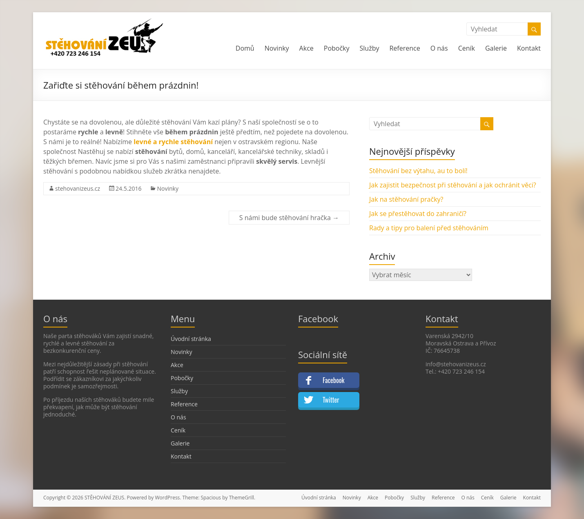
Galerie (496, 48)
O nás (439, 48)
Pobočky (337, 48)
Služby (369, 48)
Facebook (333, 380)
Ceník (466, 48)
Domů (245, 48)
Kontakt (529, 48)
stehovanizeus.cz (77, 188)
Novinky (277, 48)
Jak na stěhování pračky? (406, 199)
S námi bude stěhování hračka (289, 217)
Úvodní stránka (191, 339)
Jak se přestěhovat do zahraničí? (417, 213)
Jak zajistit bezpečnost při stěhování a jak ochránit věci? (452, 184)
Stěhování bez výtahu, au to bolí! (418, 170)
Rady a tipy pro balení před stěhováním (428, 227)
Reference (404, 48)
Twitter (331, 400)
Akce (306, 48)
